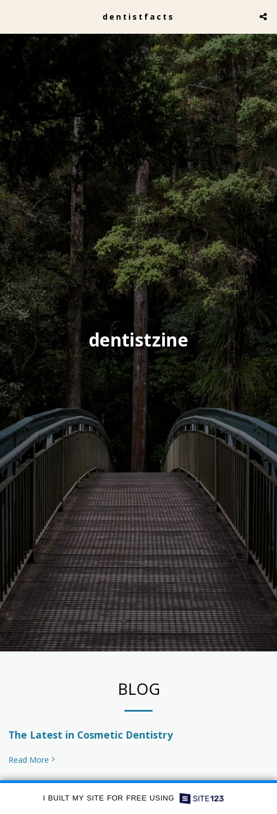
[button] (12, 16)
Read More (32, 763)
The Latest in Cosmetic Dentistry (90, 737)
